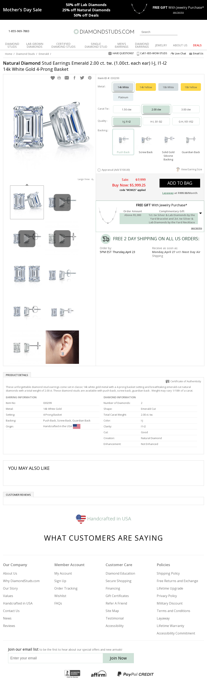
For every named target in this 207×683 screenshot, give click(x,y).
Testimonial (115, 618)
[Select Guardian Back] (191, 140)
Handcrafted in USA (103, 518)
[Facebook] (169, 659)
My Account (63, 573)
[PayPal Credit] (135, 674)
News (7, 618)
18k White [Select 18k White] (168, 87)
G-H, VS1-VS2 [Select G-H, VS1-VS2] (186, 121)
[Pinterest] (179, 659)
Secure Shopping (118, 581)
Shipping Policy (168, 573)
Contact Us (11, 611)
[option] (27, 202)
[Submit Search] (174, 32)
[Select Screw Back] (146, 140)
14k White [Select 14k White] (123, 87)
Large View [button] (86, 179)
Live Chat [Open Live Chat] (178, 53)
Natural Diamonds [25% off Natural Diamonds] (86, 9)
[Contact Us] (45, 31)
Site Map (112, 611)
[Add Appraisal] (99, 170)
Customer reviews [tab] (18, 495)
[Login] (183, 31)
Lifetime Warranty (170, 626)
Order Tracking (66, 588)
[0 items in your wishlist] (191, 31)
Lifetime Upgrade (170, 588)
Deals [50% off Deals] (86, 15)
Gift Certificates (117, 596)
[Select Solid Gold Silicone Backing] (168, 140)
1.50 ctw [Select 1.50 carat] (126, 109)
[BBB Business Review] (72, 674)
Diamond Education (120, 573)
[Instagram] (149, 659)
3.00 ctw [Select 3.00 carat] (186, 109)
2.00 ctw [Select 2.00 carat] (156, 109)
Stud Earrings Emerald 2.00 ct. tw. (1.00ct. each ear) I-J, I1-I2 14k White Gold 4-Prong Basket (85, 66)
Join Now (118, 658)
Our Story (10, 588)
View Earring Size (189, 169)
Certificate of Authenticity (183, 381)
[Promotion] (22, 9)
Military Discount (170, 603)
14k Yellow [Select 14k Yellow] (146, 87)
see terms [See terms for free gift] (178, 12)
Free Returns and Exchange (177, 581)
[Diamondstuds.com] (103, 32)
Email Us (196, 53)
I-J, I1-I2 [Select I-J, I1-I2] (127, 121)
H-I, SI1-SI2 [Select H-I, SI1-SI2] (156, 121)
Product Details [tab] (17, 375)
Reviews (9, 626)
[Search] (159, 32)
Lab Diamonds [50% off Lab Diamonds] (86, 4)
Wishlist (60, 596)
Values (8, 596)
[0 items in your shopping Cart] (201, 31)
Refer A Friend (116, 603)
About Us (10, 573)
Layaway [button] (168, 193)
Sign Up (60, 581)
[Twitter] (160, 659)
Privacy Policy (167, 596)
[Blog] (189, 659)
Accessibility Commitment (176, 633)
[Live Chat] (35, 31)
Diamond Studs (25, 54)
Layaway (163, 618)
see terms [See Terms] (196, 228)
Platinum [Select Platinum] (123, 97)
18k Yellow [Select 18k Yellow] (191, 87)
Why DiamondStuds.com (21, 581)
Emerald (44, 54)
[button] (52, 78)
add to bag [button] (179, 183)
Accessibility (115, 626)
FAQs (58, 603)
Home (8, 54)
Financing (113, 588)
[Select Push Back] (123, 140)
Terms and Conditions (173, 611)
